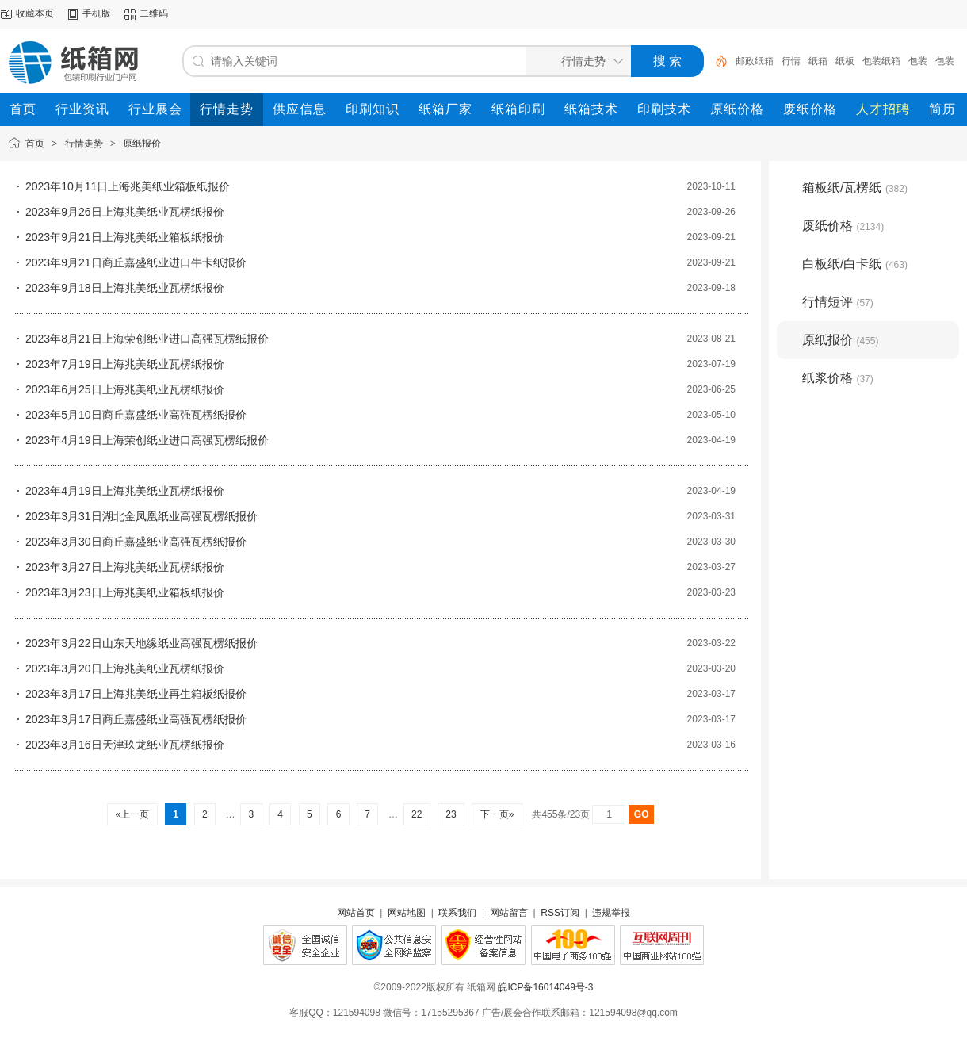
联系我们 (457, 912)
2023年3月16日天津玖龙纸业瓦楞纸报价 (124, 744)
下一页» (496, 814)
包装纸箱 (881, 61)
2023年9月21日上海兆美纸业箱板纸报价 (124, 237)
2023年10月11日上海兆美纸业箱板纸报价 (127, 186)
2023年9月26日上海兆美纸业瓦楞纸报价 (124, 211)
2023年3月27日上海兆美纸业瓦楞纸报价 (124, 567)
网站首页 (356, 912)
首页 (34, 143)
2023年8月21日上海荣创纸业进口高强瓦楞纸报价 (147, 338)
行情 (791, 61)
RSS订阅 (560, 912)
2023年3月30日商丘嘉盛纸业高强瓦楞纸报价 (136, 541)
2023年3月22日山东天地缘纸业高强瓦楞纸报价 (141, 643)
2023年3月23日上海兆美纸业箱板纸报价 (124, 592)
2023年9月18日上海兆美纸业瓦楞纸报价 (124, 288)
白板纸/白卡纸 (855, 263)
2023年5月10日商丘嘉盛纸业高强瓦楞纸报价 (136, 414)
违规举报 (611, 912)
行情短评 (837, 301)
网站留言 (509, 912)
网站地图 (407, 912)
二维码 (154, 13)
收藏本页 (35, 13)
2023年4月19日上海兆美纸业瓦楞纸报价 (124, 491)
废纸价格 (843, 225)
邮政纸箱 (755, 61)
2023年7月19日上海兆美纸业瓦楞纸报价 (124, 364)
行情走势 (84, 143)
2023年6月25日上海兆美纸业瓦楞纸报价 (124, 389)
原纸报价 (142, 143)
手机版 (96, 13)
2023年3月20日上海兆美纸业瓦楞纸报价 (124, 668)
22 (417, 814)
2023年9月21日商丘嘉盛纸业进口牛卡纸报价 (136, 262)
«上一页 (132, 814)
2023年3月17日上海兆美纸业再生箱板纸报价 (136, 694)
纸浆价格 (837, 378)
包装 (917, 61)
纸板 (844, 61)
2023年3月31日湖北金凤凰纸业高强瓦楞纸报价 (141, 516)
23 (451, 814)
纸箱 (817, 61)
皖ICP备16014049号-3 (545, 987)
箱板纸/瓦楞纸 (855, 187)
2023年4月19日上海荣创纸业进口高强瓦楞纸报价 (147, 440)
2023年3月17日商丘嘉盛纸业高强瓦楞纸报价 (136, 719)
